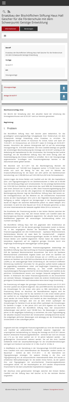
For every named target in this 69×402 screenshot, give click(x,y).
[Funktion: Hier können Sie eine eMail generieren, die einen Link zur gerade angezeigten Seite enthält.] (5, 36)
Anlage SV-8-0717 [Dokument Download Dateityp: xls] (10, 96)
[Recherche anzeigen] (4, 12)
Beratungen (28, 29)
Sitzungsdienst (56, 389)
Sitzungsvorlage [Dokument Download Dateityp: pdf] (10, 87)
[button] (63, 88)
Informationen (10, 29)
